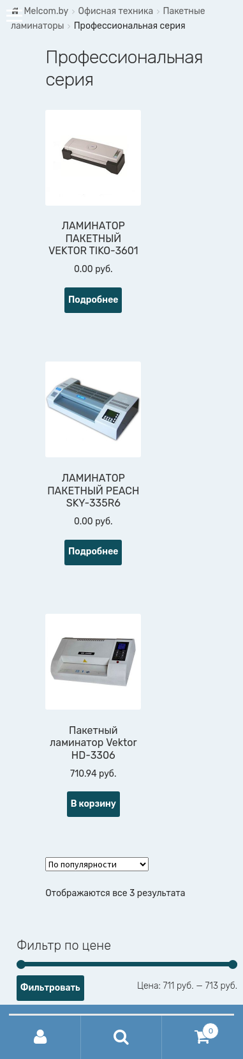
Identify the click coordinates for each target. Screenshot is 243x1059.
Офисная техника (115, 11)
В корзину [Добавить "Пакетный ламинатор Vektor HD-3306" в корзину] (93, 803)
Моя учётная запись (40, 1037)
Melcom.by (46, 11)
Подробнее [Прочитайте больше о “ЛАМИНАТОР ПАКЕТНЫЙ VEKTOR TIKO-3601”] (93, 299)
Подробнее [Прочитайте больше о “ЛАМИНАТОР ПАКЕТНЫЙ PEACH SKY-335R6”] (93, 551)
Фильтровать (50, 987)
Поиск (121, 1037)
